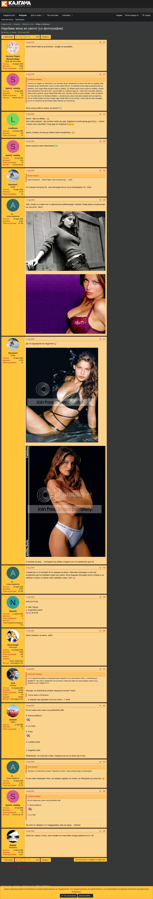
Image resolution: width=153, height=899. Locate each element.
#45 (104, 831)
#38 (104, 568)
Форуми (23, 15)
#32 (104, 74)
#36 (104, 200)
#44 (104, 791)
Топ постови (52, 15)
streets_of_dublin (10, 32)
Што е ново (36, 15)
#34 (104, 141)
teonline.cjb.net (17, 98)
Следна (45, 37)
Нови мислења (7, 20)
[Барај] (146, 15)
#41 (104, 669)
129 (37, 37)
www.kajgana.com (16, 663)
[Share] (100, 42)
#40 (104, 631)
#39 (104, 597)
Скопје (20, 697)
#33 (104, 114)
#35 (104, 171)
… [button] (33, 37)
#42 (104, 706)
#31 (104, 42)
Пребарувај (19, 20)
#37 (104, 339)
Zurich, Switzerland (16, 661)
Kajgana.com (9, 15)
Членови (66, 15)
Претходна (8, 37)
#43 (104, 762)
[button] (43, 15)
